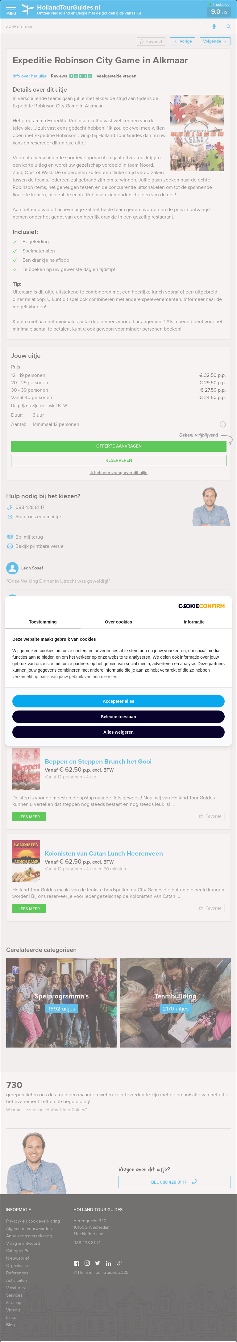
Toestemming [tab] (43, 621)
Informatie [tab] (194, 621)
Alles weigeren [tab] (118, 732)
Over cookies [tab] (118, 621)
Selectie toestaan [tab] (118, 716)
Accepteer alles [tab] (119, 701)
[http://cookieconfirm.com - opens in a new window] (201, 606)
